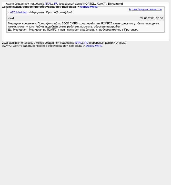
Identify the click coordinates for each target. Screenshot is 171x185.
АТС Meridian (18, 12)
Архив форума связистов (145, 9)
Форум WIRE (89, 6)
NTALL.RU (51, 3)
